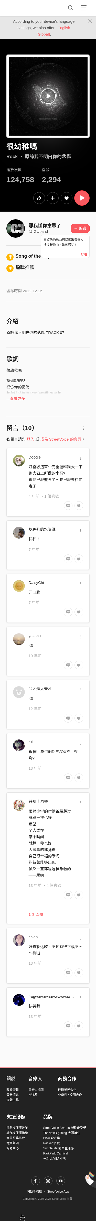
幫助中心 (12, 1148)
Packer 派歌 (51, 1143)
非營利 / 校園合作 (70, 1095)
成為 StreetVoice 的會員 (60, 439)
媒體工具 (12, 1100)
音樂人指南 (36, 1090)
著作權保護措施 (17, 1133)
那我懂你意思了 (45, 225)
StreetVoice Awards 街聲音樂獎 (64, 1128)
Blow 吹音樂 (51, 1138)
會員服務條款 (15, 1138)
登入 (30, 439)
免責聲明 (12, 1143)
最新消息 (12, 1095)
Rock (12, 156)
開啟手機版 (34, 1191)
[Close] (90, 21)
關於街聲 (12, 1090)
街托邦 (33, 1095)
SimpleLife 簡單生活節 (58, 1148)
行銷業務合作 (67, 1090)
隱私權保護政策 (17, 1128)
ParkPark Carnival (55, 1153)
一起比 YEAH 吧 (54, 1158)
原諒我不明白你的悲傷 (48, 156)
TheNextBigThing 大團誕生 (61, 1133)
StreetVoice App (58, 1191)
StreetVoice (27, 7)
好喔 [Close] (84, 254)
